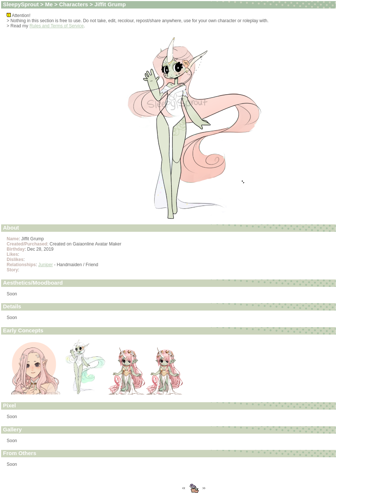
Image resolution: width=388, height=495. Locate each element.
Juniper (45, 264)
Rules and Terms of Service (57, 25)
